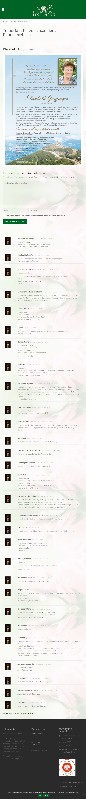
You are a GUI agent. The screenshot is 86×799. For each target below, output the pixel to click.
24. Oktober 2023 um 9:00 (46, 496)
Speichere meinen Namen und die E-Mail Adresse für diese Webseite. (35, 215)
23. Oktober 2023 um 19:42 (42, 578)
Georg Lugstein (37, 742)
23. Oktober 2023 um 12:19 (39, 678)
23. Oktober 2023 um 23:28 (31, 527)
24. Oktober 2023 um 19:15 (45, 463)
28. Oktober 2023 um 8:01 (43, 255)
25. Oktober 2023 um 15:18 (41, 407)
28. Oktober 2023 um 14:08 (45, 238)
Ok (40, 796)
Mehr (46, 796)
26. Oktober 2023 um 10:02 (44, 383)
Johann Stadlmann (39, 751)
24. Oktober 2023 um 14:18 (41, 475)
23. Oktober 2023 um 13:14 (44, 664)
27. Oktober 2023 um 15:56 (39, 309)
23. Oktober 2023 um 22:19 (41, 559)
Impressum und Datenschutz (71, 782)
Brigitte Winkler (37, 734)
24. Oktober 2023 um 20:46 (51, 450)
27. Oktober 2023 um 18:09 (53, 292)
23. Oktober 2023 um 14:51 (41, 626)
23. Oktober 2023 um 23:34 (53, 515)
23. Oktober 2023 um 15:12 (41, 609)
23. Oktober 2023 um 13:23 (40, 638)
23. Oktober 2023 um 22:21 (41, 540)
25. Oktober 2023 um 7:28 (43, 422)
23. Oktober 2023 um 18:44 (41, 590)
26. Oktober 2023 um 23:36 (39, 342)
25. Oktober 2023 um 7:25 (35, 438)
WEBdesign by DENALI (68, 786)
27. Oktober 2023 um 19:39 (44, 269)
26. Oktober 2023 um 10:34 (35, 364)
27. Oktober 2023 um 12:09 (34, 328)
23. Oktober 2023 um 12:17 (35, 702)
